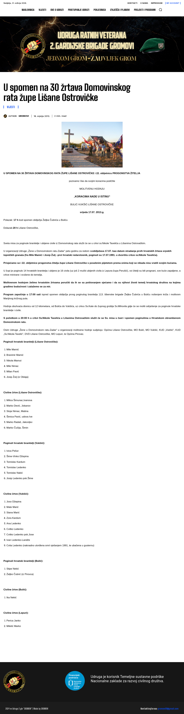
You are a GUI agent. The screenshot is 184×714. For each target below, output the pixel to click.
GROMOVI (24, 116)
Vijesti (11, 107)
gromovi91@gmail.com (168, 708)
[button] (160, 9)
